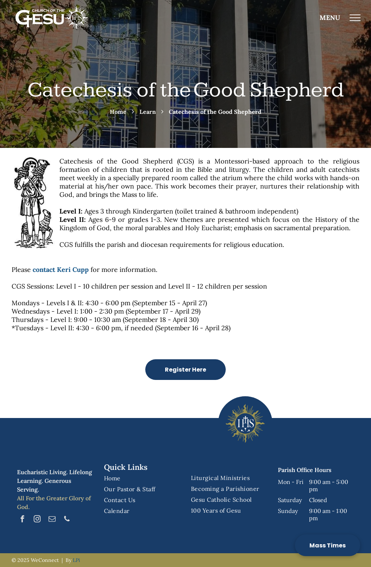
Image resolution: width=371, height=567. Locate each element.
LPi (76, 560)
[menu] (355, 17)
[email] (52, 520)
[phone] (67, 520)
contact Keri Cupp (61, 269)
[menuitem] (142, 478)
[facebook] (22, 520)
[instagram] (37, 520)
